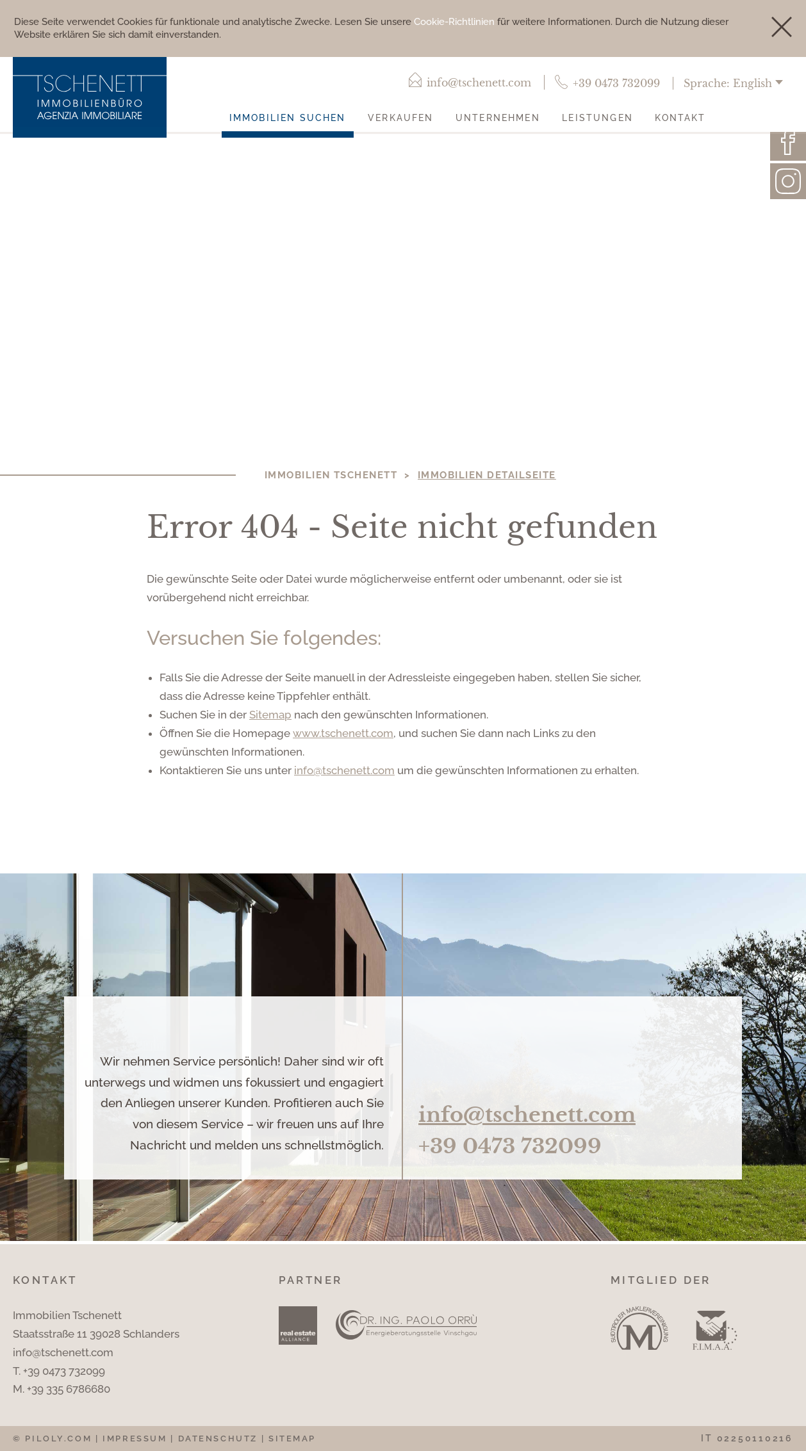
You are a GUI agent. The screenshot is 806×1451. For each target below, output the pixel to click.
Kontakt (680, 117)
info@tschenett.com (344, 770)
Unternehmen (498, 117)
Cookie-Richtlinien (454, 22)
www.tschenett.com (343, 733)
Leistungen (597, 117)
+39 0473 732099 (510, 1146)
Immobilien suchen (287, 117)
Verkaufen (400, 117)
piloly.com (58, 1438)
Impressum (135, 1438)
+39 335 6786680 (68, 1388)
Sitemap (270, 714)
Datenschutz (218, 1438)
